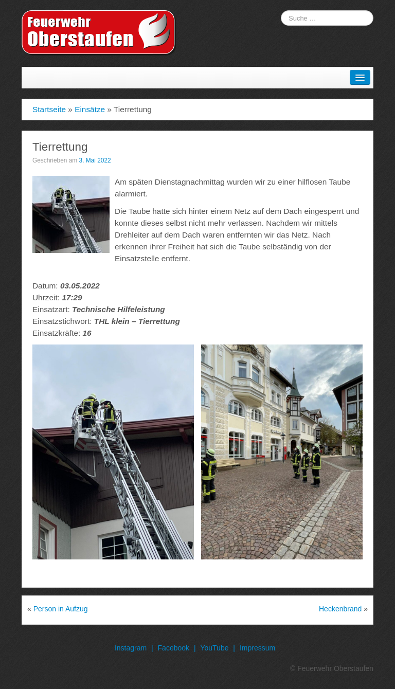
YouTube (214, 648)
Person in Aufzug (60, 609)
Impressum (257, 648)
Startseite (49, 109)
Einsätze (90, 109)
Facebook (173, 648)
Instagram (131, 648)
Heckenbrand (340, 609)
